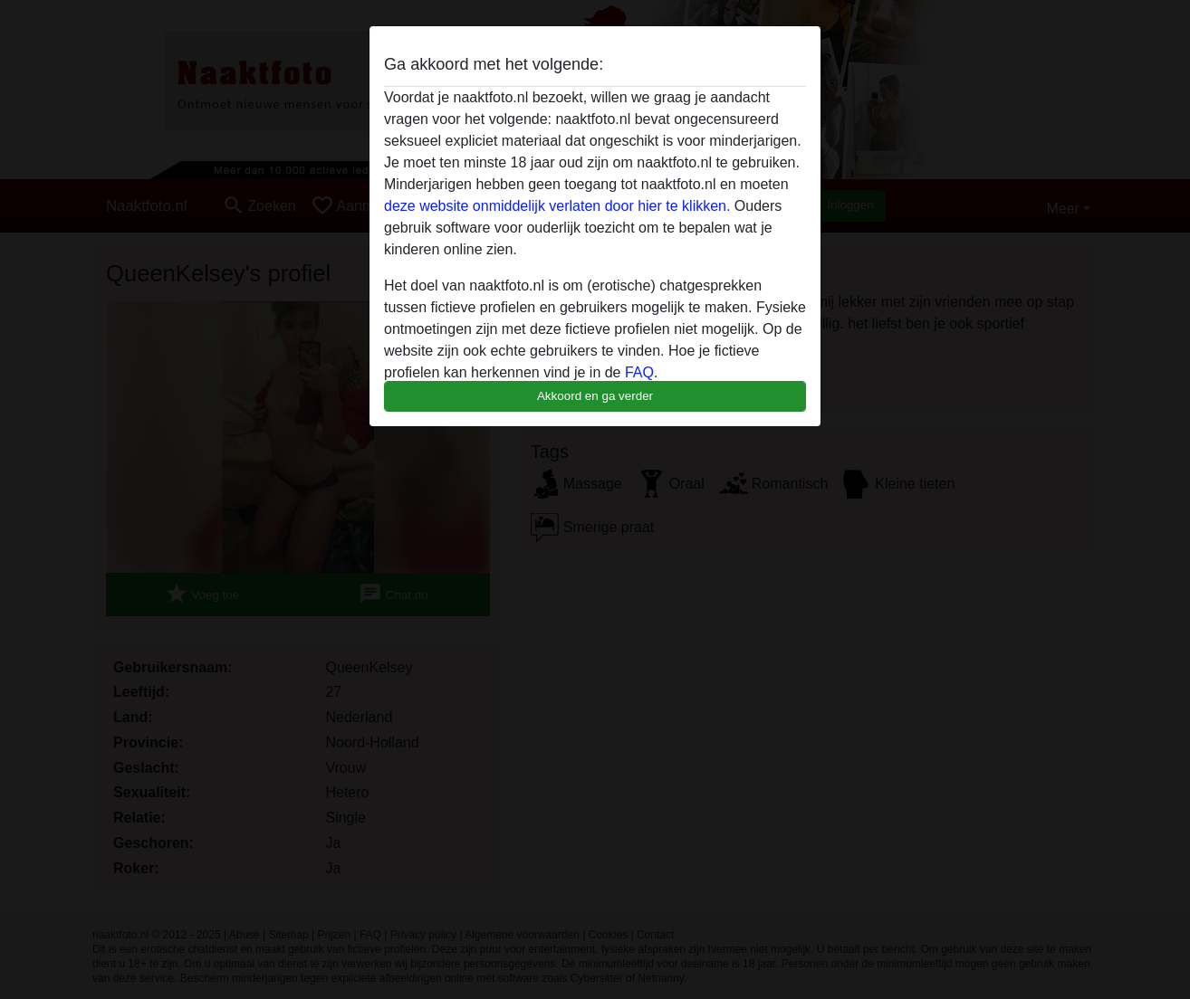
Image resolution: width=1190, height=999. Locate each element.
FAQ (639, 372)
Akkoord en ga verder (595, 396)
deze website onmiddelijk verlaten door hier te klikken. (557, 206)
